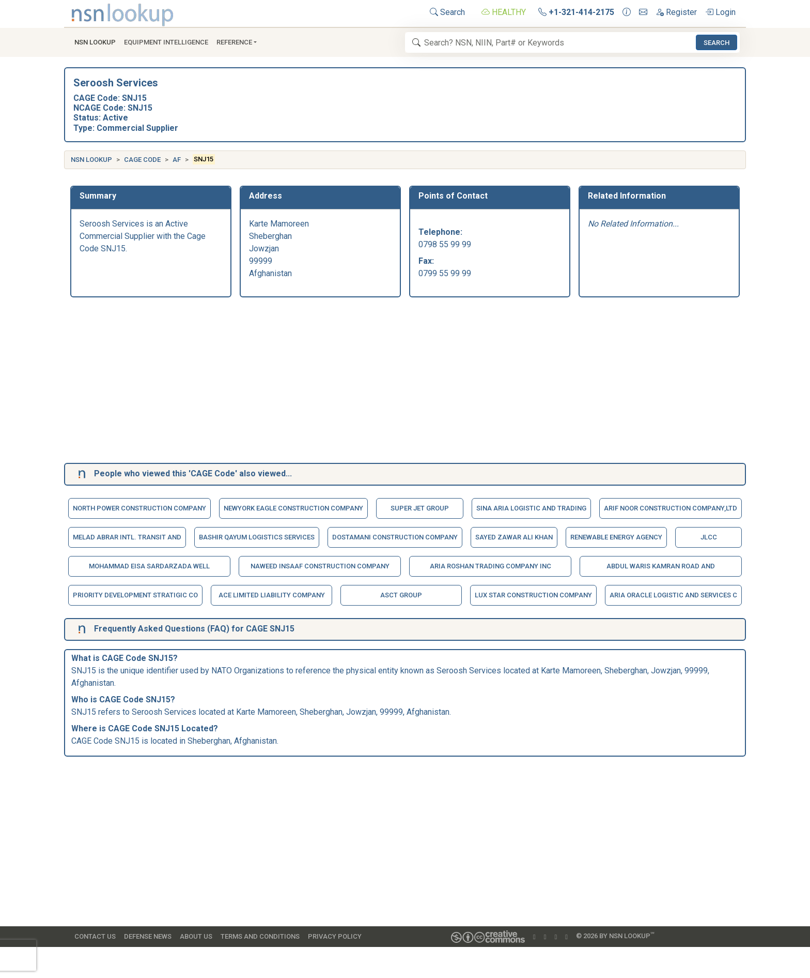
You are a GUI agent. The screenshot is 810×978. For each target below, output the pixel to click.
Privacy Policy (335, 936)
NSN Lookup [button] (95, 42)
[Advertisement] (380, 382)
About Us (196, 936)
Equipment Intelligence (166, 42)
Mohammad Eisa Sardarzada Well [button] (149, 566)
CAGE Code (142, 159)
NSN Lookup (91, 159)
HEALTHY (503, 12)
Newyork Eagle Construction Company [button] (293, 508)
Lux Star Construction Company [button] (533, 595)
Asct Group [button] (401, 595)
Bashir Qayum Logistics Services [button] (257, 537)
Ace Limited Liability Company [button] (272, 595)
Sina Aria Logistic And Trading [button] (531, 508)
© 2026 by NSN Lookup (615, 935)
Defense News (148, 936)
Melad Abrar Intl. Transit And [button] (127, 537)
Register (676, 12)
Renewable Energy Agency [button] (616, 537)
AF (177, 159)
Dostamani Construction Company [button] (395, 537)
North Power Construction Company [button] (139, 508)
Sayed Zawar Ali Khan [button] (514, 537)
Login (720, 12)
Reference (234, 42)
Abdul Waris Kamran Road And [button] (660, 566)
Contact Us (95, 936)
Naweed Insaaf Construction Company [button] (320, 566)
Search (447, 12)
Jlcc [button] (708, 537)
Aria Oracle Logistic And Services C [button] (673, 595)
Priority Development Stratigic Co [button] (135, 595)
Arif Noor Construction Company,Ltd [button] (670, 508)
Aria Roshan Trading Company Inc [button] (490, 566)
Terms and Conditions (260, 936)
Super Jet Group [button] (420, 508)
